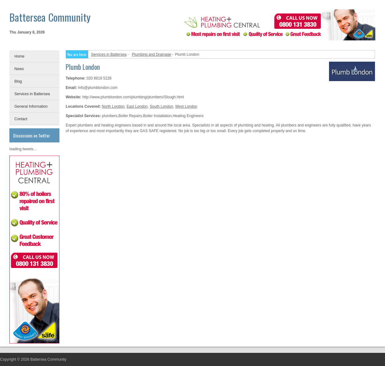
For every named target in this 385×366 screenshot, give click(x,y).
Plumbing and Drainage (151, 54)
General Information (31, 106)
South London (161, 106)
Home (19, 56)
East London (137, 106)
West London (186, 106)
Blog (18, 81)
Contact (20, 119)
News (19, 69)
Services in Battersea (32, 94)
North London (113, 106)
